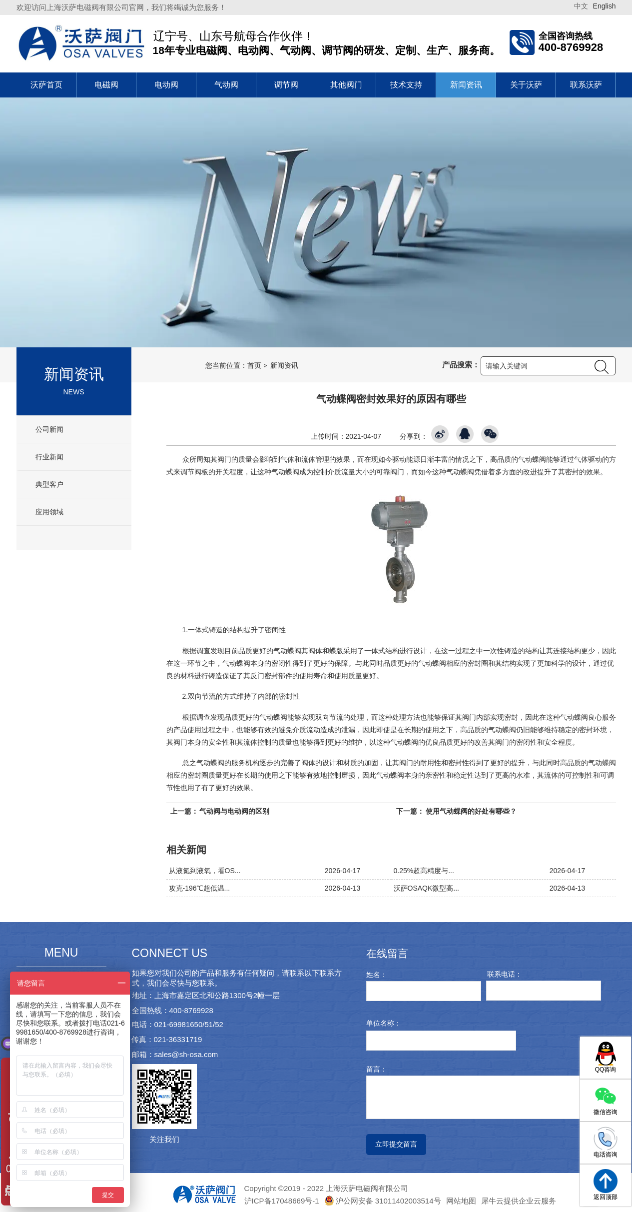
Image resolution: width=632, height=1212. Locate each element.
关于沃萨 (526, 84)
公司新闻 (49, 429)
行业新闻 (49, 457)
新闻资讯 (466, 84)
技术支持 (406, 84)
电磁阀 (106, 84)
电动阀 (166, 84)
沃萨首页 (46, 84)
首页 (254, 365)
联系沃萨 (586, 84)
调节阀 (286, 84)
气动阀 (226, 84)
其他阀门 (346, 84)
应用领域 (49, 512)
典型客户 (49, 484)
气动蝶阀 (285, 472)
